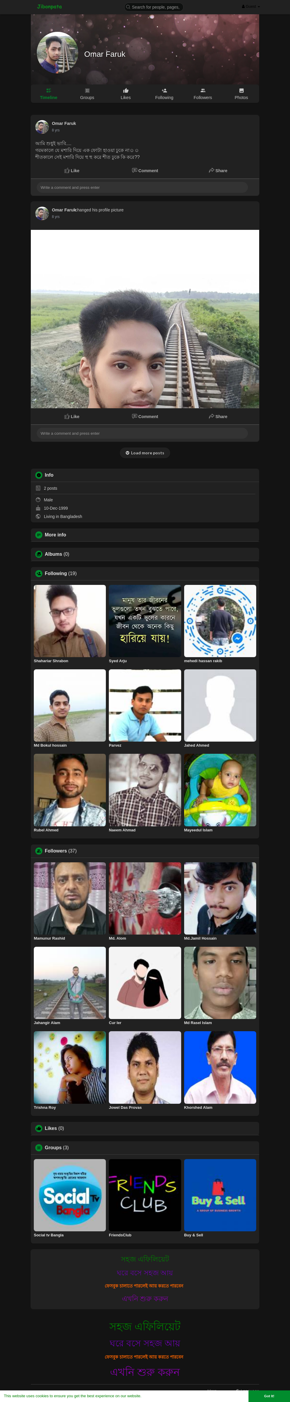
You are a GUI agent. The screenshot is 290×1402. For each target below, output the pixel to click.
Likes (51, 1128)
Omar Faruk (104, 54)
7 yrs (56, 130)
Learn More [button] (153, 1396)
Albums (53, 554)
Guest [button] (251, 6)
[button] (154, 7)
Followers (56, 851)
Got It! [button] (269, 1396)
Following (56, 573)
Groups (53, 1147)
